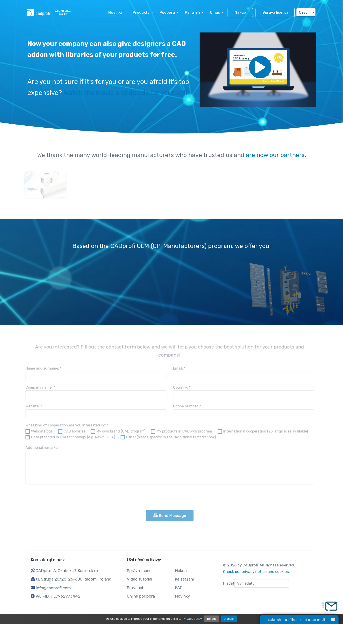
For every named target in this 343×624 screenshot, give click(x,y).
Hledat (228, 583)
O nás (215, 12)
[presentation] (57, 497)
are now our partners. (276, 155)
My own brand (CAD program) (118, 431)
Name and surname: (41, 368)
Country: (179, 387)
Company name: (38, 387)
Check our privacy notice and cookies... (257, 571)
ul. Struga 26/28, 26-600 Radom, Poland (73, 579)
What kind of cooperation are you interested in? (64, 425)
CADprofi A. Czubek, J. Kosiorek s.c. (68, 570)
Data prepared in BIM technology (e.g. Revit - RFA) (71, 437)
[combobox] (261, 583)
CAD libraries (72, 431)
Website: (31, 406)
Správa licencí (275, 12)
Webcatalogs (39, 431)
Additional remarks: (39, 447)
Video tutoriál (139, 579)
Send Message (167, 515)
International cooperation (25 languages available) (263, 431)
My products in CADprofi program (182, 431)
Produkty (141, 12)
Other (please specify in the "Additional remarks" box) (169, 437)
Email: (177, 368)
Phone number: (185, 406)
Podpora (167, 12)
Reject (211, 618)
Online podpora (141, 596)
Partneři (192, 12)
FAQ (179, 587)
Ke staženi (184, 579)
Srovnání (135, 587)
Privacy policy (192, 618)
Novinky (115, 12)
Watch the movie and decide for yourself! (125, 93)
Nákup (240, 12)
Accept (229, 618)
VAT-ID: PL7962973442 (58, 596)
